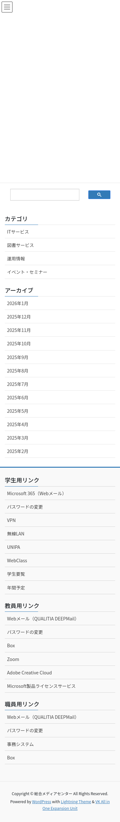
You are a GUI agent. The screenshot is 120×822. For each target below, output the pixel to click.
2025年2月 (17, 451)
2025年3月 (17, 437)
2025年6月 (17, 397)
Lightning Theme (76, 801)
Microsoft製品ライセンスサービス (41, 686)
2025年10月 (19, 343)
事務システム (20, 744)
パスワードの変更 (25, 506)
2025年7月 (17, 384)
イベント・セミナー (27, 272)
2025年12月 (19, 316)
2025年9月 (17, 357)
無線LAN (15, 533)
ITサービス (18, 231)
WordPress (41, 801)
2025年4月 (17, 424)
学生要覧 (16, 574)
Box (11, 645)
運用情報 (16, 258)
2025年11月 (19, 330)
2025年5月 (17, 411)
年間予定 (16, 587)
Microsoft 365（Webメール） (37, 493)
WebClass (17, 560)
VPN (11, 520)
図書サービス (20, 245)
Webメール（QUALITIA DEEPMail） (43, 618)
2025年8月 (17, 370)
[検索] (39, 195)
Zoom (13, 659)
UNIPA (13, 547)
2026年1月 (17, 303)
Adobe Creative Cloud (29, 672)
